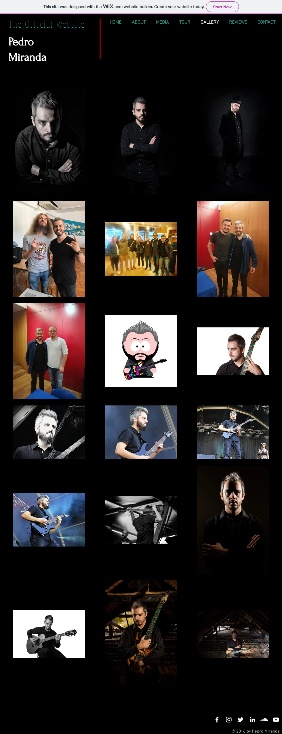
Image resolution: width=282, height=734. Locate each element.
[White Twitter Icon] (240, 719)
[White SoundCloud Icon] (264, 719)
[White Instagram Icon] (229, 719)
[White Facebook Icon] (217, 719)
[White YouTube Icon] (276, 719)
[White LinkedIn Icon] (252, 719)
